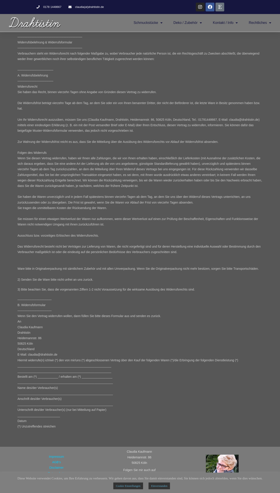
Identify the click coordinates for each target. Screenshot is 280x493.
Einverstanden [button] (159, 486)
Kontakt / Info (225, 23)
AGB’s (56, 462)
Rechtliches (260, 23)
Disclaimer (56, 467)
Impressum (56, 456)
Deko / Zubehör (187, 23)
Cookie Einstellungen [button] (128, 486)
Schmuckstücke (148, 23)
